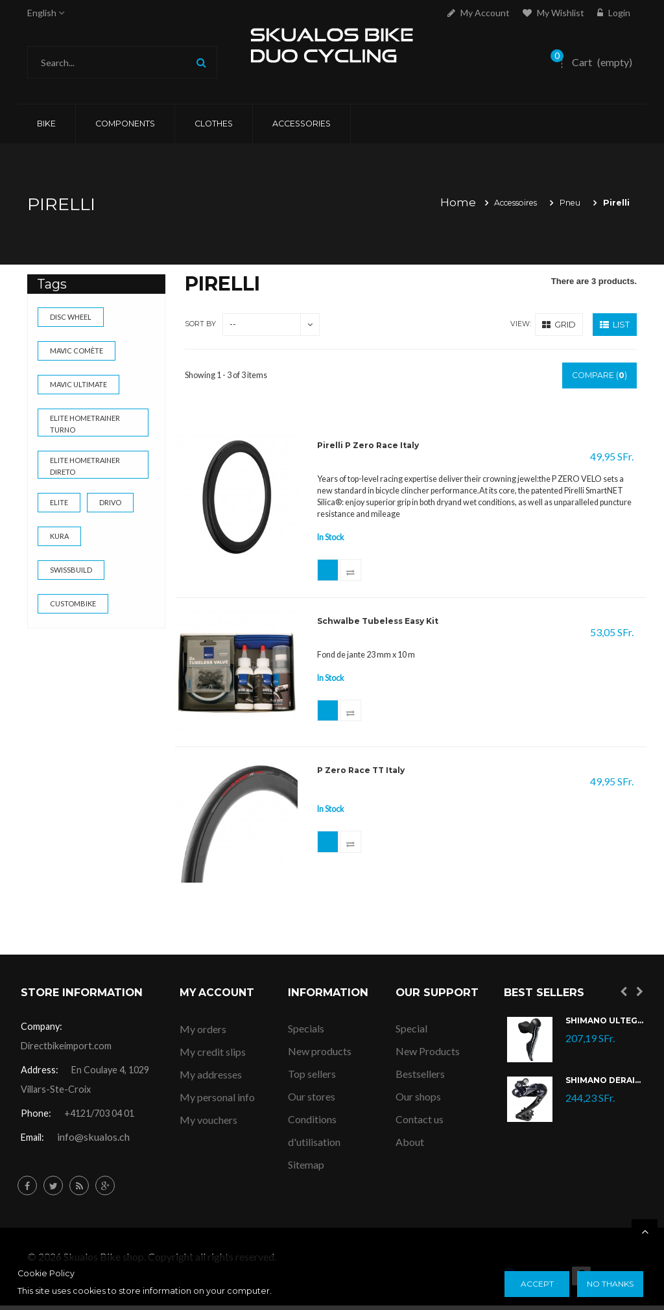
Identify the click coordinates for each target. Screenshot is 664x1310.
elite (59, 502)
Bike (46, 123)
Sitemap (306, 1169)
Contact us (420, 1123)
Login (613, 12)
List (615, 324)
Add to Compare (357, 573)
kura (59, 536)
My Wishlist (553, 12)
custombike (73, 603)
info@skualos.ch (93, 1141)
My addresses (211, 1078)
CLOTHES (214, 123)
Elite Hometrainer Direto (85, 466)
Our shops (418, 1101)
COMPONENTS (125, 123)
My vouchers (208, 1123)
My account (478, 12)
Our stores (311, 1101)
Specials (306, 1033)
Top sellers (312, 1078)
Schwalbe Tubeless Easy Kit (381, 626)
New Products (428, 1055)
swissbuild (71, 570)
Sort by (200, 324)
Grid (559, 324)
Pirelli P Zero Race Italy (371, 446)
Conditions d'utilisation (314, 1134)
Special (411, 1033)
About (410, 1146)
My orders (203, 1033)
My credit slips (213, 1055)
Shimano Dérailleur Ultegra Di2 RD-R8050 (604, 1085)
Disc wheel (70, 317)
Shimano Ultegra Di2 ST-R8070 (604, 1025)
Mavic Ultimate (78, 384)
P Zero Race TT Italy (364, 775)
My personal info (217, 1101)
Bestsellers (420, 1078)
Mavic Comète (76, 350)
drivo (110, 502)
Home (449, 202)
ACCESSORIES (301, 123)
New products (319, 1055)
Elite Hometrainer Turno (85, 424)
